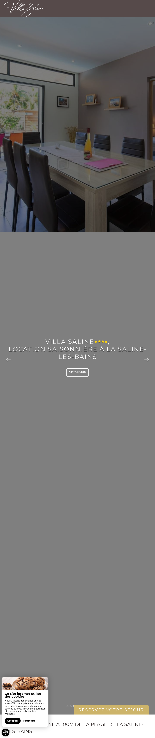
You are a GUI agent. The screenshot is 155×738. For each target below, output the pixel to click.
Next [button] (146, 357)
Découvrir (77, 372)
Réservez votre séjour (111, 709)
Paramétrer (29, 720)
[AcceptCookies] (5, 732)
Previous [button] (8, 357)
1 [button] (67, 706)
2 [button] (71, 706)
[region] (25, 702)
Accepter (12, 720)
